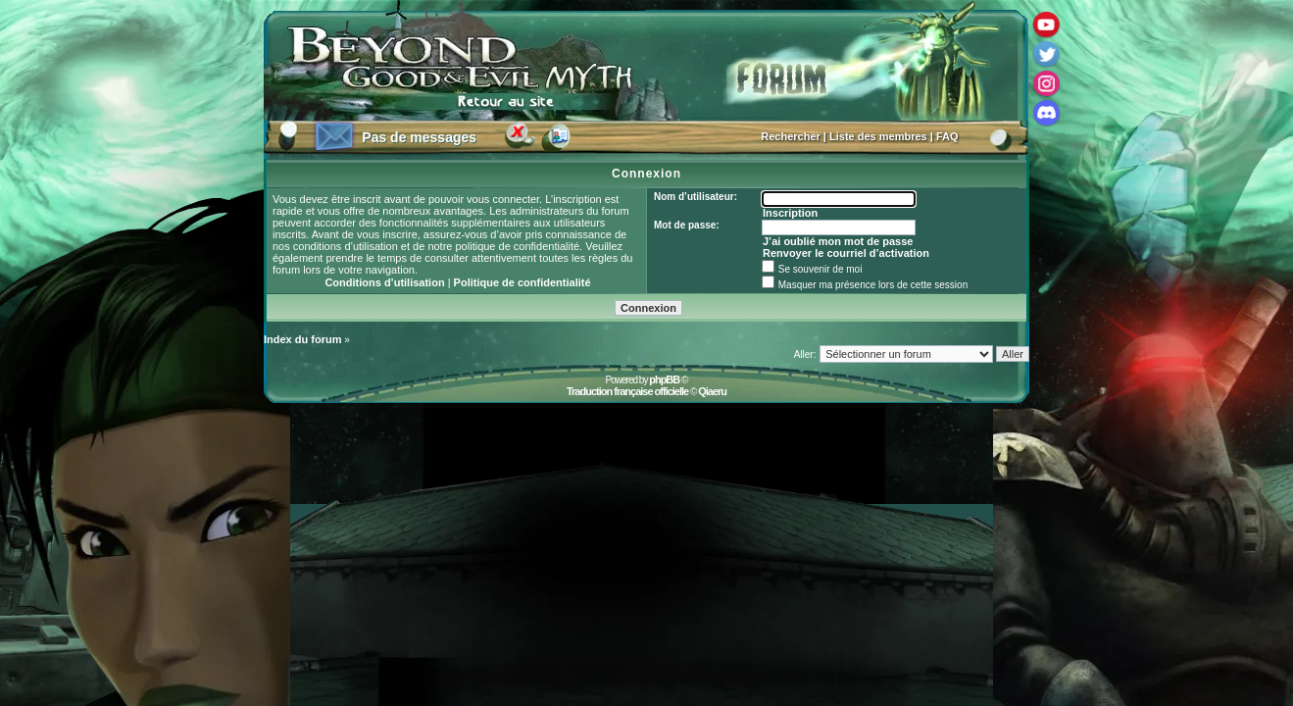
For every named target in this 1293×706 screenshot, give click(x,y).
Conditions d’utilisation (384, 282)
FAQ (947, 136)
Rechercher (791, 136)
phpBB (664, 379)
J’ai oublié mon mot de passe (838, 241)
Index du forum (302, 339)
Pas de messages (419, 137)
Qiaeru (712, 391)
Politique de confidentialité (522, 282)
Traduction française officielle (627, 391)
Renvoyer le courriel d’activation (846, 253)
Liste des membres (878, 136)
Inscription (790, 213)
